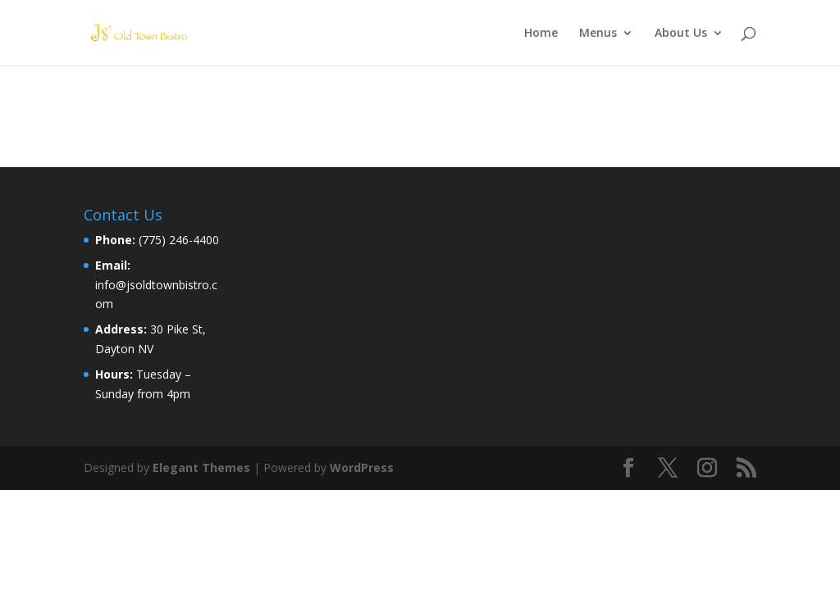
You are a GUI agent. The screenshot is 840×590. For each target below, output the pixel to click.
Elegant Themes (201, 467)
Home (541, 33)
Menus (598, 33)
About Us (681, 33)
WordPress (362, 467)
